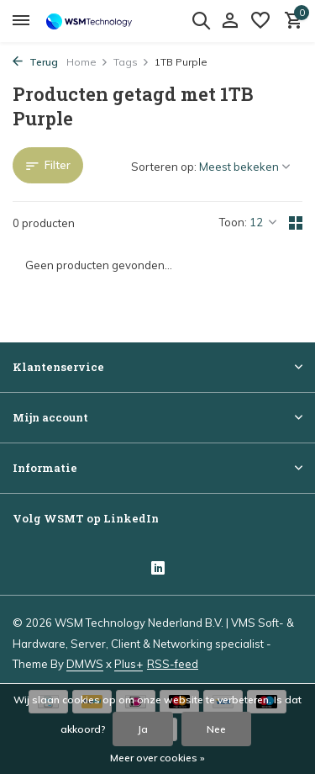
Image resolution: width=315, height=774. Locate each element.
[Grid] (295, 223)
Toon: (233, 222)
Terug (35, 62)
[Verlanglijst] (260, 21)
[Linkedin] (158, 569)
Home (87, 62)
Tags (131, 62)
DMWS (84, 664)
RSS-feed (172, 664)
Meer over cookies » (157, 757)
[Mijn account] (230, 21)
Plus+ (128, 664)
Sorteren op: (164, 166)
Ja (143, 729)
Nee (216, 729)
